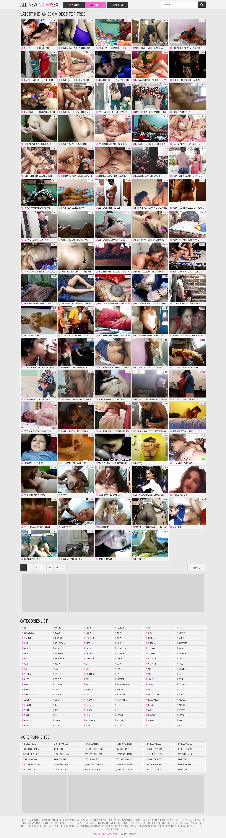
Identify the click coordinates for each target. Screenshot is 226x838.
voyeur (181, 705)
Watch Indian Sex (154, 764)
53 (50, 567)
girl (86, 669)
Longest (117, 5)
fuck (87, 643)
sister (180, 638)
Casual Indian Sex (30, 754)
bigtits (57, 627)
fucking (88, 653)
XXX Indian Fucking (155, 754)
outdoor (151, 643)
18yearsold (28, 633)
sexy (180, 627)
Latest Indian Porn (124, 754)
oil (148, 627)
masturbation (122, 684)
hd (86, 705)
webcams (181, 715)
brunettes (58, 658)
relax (149, 705)
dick (56, 715)
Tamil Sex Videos (153, 743)
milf (117, 705)
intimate (119, 653)
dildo (56, 720)
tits (179, 689)
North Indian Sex (92, 769)
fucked (88, 648)
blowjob (57, 638)
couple (57, 679)
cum (55, 689)
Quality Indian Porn (93, 764)
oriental (150, 638)
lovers (118, 669)
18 (24, 627)
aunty (25, 679)
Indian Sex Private (92, 743)
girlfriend (89, 674)
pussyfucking (152, 694)
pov (148, 674)
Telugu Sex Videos (154, 769)
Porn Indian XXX (29, 759)
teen (180, 679)
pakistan (150, 648)
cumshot (57, 694)
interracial (121, 648)
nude (118, 725)
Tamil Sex (181, 759)
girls (87, 679)
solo (180, 648)
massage (119, 679)
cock (56, 669)
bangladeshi (28, 694)
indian (118, 638)
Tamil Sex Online (184, 749)
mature (119, 689)
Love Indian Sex (122, 749)
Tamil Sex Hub (59, 759)
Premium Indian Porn (93, 749)
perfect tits (152, 658)
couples (57, 684)
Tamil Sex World (184, 743)
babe (25, 684)
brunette (58, 653)
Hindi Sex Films (29, 743)
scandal (150, 715)
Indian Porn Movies (124, 764)
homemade (89, 720)
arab (25, 653)
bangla (26, 689)
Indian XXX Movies (30, 749)
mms (117, 710)
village (181, 699)
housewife (120, 627)
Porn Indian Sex (91, 759)
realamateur (152, 699)
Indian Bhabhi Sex (30, 769)
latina (118, 663)
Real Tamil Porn (184, 754)
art (24, 658)
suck (180, 663)
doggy (57, 725)
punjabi (150, 684)
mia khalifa (121, 694)
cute (56, 699)
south (180, 658)
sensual (150, 720)
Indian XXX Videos (154, 749)
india (118, 633)
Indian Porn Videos (31, 764)
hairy (87, 684)
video (180, 694)
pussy (149, 689)
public (149, 679)
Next (196, 568)
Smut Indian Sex (60, 743)
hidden (88, 710)
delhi (56, 705)
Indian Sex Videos (154, 759)
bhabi (25, 715)
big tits (26, 720)
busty (56, 663)
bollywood (59, 643)
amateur (26, 638)
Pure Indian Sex (60, 769)
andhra (26, 648)
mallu (118, 674)
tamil (180, 674)
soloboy (181, 653)
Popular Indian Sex (123, 759)
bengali (26, 705)
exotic (87, 633)
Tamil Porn (58, 749)
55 (63, 567)
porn (149, 669)
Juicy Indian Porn (61, 754)
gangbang (89, 658)
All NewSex (39, 5)
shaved (181, 633)
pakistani (151, 653)
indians (119, 643)
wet (179, 720)
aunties (26, 674)
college (57, 674)
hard (87, 694)
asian (25, 663)
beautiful (27, 699)
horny (87, 725)
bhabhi (26, 710)
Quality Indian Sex (123, 769)
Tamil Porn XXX (184, 764)
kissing (119, 658)
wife (179, 725)
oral (149, 633)
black (56, 633)
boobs (56, 648)
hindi (87, 715)
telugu (181, 684)
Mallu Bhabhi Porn (124, 743)
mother (119, 715)
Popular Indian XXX (93, 754)
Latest (95, 5)
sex (148, 725)
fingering (89, 638)
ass (24, 669)
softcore (182, 643)
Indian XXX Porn (60, 764)
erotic (87, 627)
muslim (119, 720)
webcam (181, 710)
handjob (88, 689)
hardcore (89, 699)
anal (25, 643)
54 (57, 567)
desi (55, 710)
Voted (74, 5)
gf (86, 663)
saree (149, 710)
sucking (181, 669)
